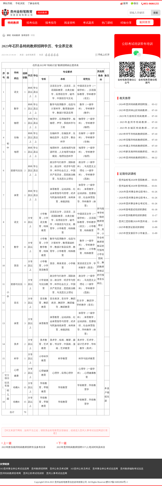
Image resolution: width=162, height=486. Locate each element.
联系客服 (7, 384)
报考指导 (50, 22)
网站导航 (7, 3)
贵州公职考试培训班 (33, 473)
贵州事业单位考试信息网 (105, 468)
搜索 (155, 12)
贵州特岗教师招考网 (10, 473)
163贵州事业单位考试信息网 (14, 468)
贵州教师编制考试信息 (131, 468)
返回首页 (144, 22)
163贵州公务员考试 (80, 468)
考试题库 (88, 22)
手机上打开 (102, 55)
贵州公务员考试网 (59, 468)
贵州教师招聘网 (39, 468)
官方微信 (7, 376)
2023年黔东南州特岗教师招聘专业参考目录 (28, 444)
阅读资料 (69, 22)
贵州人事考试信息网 (56, 473)
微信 (134, 3)
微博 (124, 3)
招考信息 (32, 22)
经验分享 (126, 22)
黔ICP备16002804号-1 (117, 482)
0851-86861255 (150, 3)
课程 (9, 35)
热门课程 (107, 22)
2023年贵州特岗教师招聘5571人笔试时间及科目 (83, 444)
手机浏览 (20, 3)
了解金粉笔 (33, 3)
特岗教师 (13, 22)
